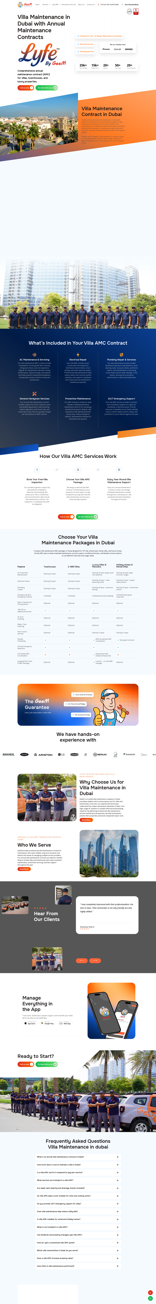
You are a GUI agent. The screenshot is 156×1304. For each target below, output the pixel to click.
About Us (81, 4)
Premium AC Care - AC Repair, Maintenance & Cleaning (101, 36)
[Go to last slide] (82, 960)
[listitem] (107, 925)
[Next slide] (95, 960)
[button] (45, 5)
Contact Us (91, 4)
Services (45, 4)
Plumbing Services (87, 51)
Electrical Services (87, 44)
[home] (25, 4)
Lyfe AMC (55, 4)
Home (37, 4)
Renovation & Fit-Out (69, 4)
